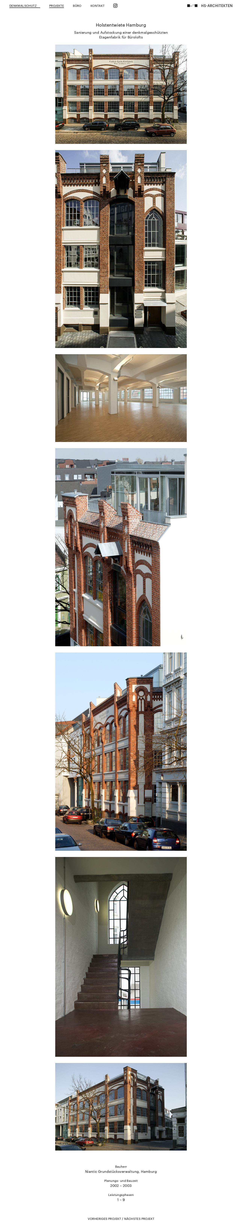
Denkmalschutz (24, 6)
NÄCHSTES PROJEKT (139, 1219)
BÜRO (77, 6)
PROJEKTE (56, 6)
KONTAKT (98, 6)
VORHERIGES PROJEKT (105, 1219)
